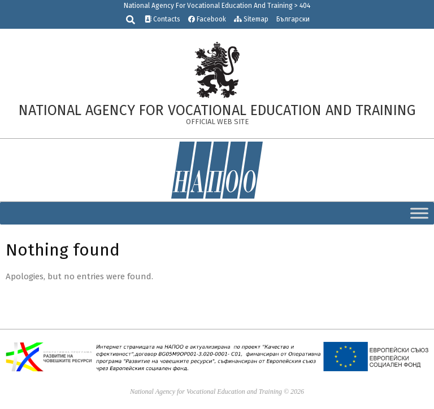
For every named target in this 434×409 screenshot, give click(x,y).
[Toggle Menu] (419, 213)
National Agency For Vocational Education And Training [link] (208, 6)
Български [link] (293, 19)
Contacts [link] (162, 19)
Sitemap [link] (251, 19)
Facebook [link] (207, 19)
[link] (217, 69)
